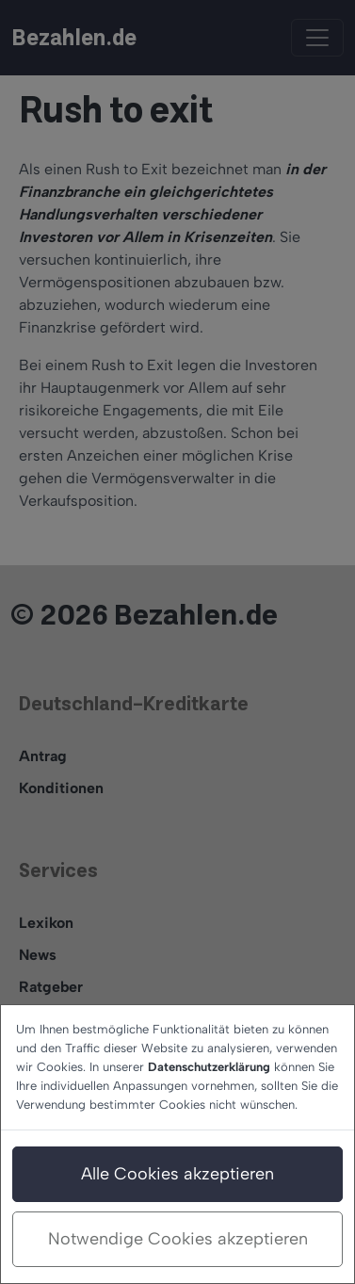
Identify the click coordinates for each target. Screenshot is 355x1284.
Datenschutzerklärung (209, 1067)
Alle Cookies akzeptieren (177, 1173)
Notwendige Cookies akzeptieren (178, 1238)
